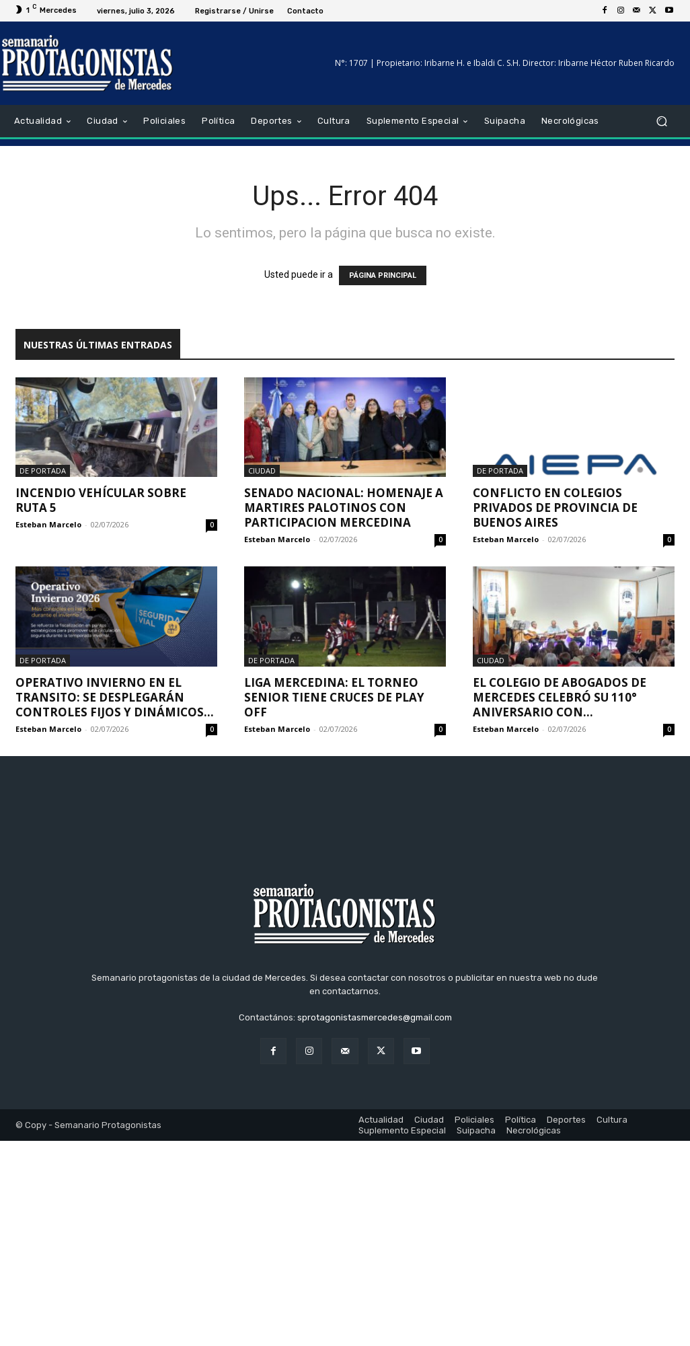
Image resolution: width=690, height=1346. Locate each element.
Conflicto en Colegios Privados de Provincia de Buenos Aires (555, 507)
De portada (43, 470)
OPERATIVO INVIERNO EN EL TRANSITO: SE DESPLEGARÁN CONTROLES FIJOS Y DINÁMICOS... (114, 697)
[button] (661, 121)
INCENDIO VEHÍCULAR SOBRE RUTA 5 (100, 500)
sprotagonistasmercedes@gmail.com (374, 1223)
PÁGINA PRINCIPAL (382, 275)
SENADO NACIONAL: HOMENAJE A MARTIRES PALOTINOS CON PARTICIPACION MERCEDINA (343, 507)
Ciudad (262, 470)
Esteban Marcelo (48, 524)
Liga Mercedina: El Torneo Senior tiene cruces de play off (334, 697)
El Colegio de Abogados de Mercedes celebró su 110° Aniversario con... (559, 697)
